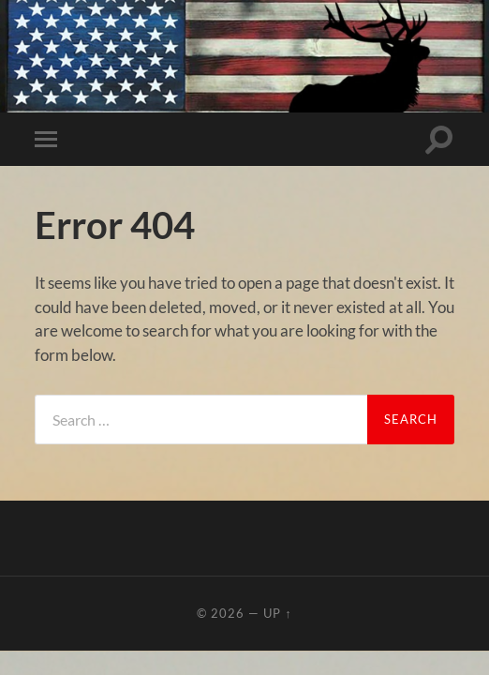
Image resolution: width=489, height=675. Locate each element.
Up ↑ (277, 613)
